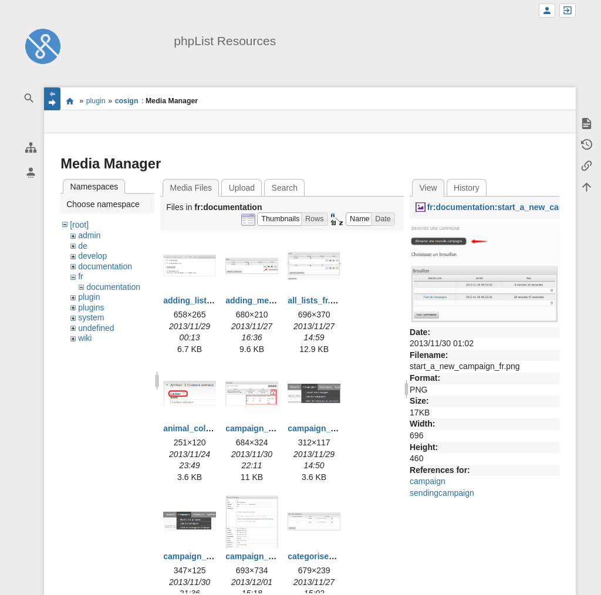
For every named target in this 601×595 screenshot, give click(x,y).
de (82, 246)
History (467, 187)
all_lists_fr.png (316, 300)
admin (89, 235)
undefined (96, 328)
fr (80, 276)
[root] (79, 224)
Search (285, 187)
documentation (105, 266)
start (69, 100)
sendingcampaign (442, 493)
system (91, 317)
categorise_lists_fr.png (332, 556)
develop (92, 256)
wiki (85, 338)
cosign (127, 101)
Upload (242, 187)
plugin (96, 101)
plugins (91, 307)
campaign (427, 481)
